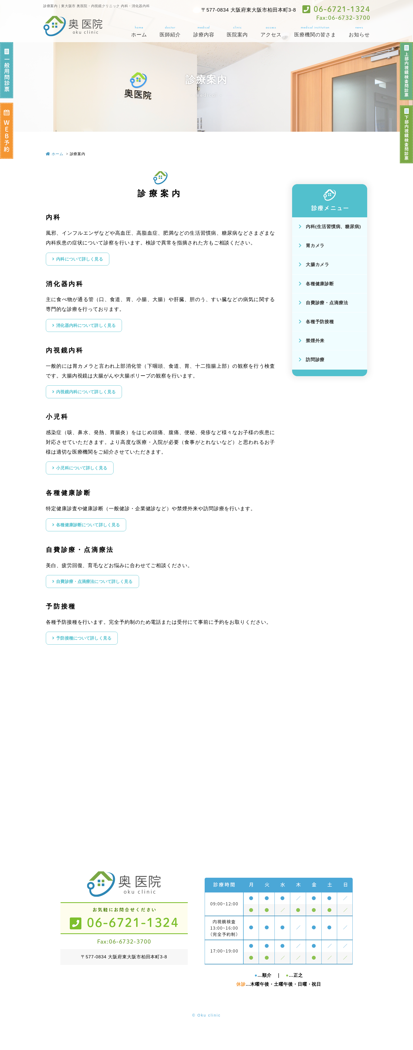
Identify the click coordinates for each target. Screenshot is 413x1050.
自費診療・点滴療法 (323, 302)
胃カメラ (312, 245)
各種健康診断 (316, 283)
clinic (237, 31)
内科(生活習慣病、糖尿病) (330, 226)
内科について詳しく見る (89, 260)
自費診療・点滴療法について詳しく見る (107, 596)
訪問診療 (312, 359)
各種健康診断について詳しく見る (99, 536)
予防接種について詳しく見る (94, 655)
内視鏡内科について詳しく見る (97, 398)
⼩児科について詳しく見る (91, 477)
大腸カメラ (314, 264)
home (139, 31)
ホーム (54, 154)
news (359, 31)
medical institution (315, 31)
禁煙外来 (312, 340)
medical (203, 31)
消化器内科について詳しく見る (97, 329)
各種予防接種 (316, 321)
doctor (170, 31)
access (271, 31)
